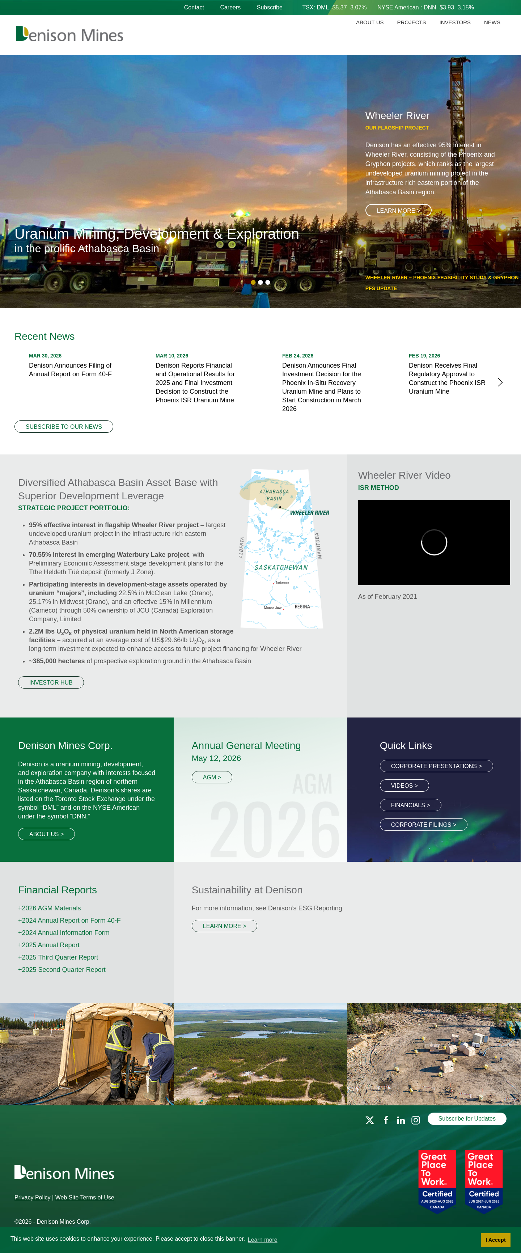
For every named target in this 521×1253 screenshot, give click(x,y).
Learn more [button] (263, 1240)
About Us (370, 22)
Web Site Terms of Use (84, 1197)
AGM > (212, 777)
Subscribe (270, 7)
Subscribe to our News (64, 427)
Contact (194, 7)
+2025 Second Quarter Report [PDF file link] (62, 969)
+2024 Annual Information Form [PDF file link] (64, 932)
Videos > (404, 786)
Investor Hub (51, 683)
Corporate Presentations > (436, 766)
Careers (230, 7)
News (492, 22)
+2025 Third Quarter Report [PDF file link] (58, 957)
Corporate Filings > (424, 825)
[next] (500, 382)
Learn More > (398, 211)
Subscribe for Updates (467, 1119)
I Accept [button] (495, 1240)
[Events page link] (260, 1054)
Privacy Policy (32, 1197)
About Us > (46, 834)
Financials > (410, 805)
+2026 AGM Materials (49, 908)
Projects (411, 22)
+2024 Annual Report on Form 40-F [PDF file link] (69, 920)
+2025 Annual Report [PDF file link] (49, 945)
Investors (455, 22)
